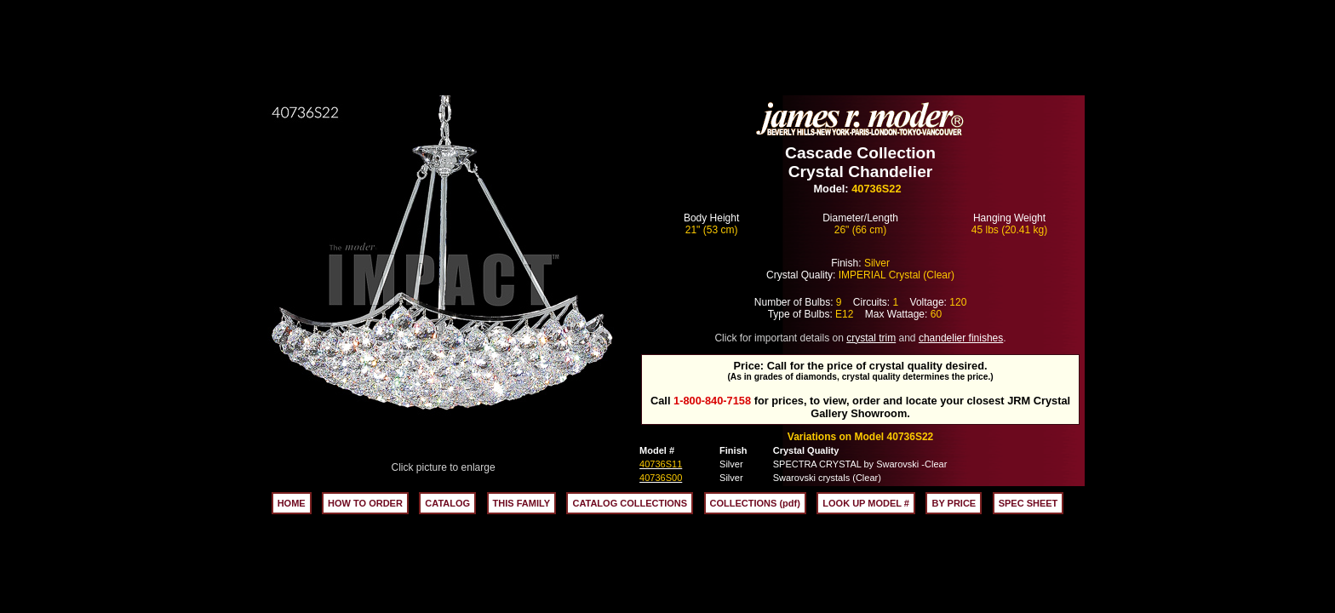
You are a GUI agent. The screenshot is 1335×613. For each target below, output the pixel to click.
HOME (292, 503)
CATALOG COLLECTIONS (629, 503)
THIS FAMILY (521, 503)
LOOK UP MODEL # (865, 503)
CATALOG (447, 503)
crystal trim (871, 338)
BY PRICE (953, 503)
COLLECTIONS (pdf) (755, 503)
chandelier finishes (961, 338)
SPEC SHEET (1028, 503)
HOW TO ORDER (365, 503)
